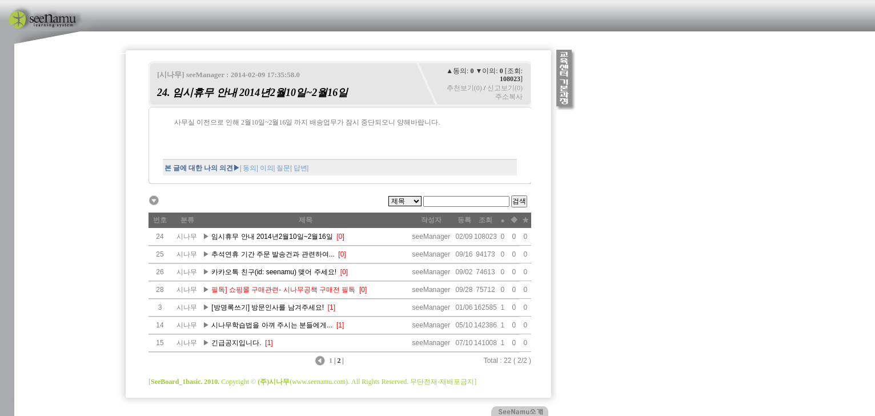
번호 (160, 220)
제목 (305, 220)
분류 (187, 220)
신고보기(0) (505, 88)
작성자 (431, 220)
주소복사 (509, 97)
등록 (464, 220)
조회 (485, 220)
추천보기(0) (464, 88)
